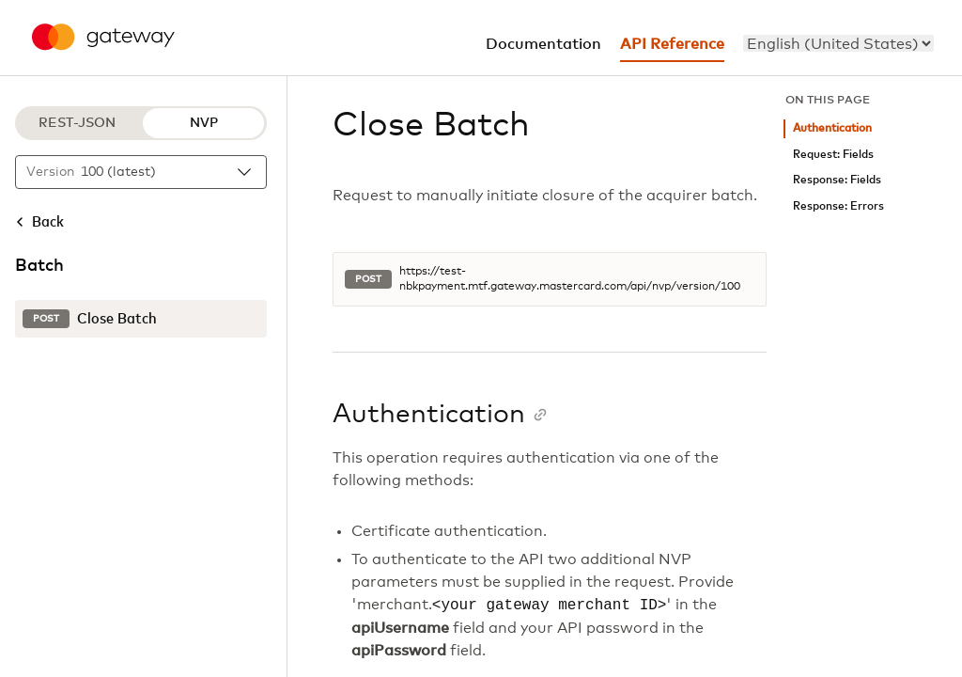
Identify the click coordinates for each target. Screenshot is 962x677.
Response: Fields (837, 180)
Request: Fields (833, 155)
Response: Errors (838, 206)
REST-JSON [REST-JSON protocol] (77, 123)
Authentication (832, 128)
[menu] (838, 43)
